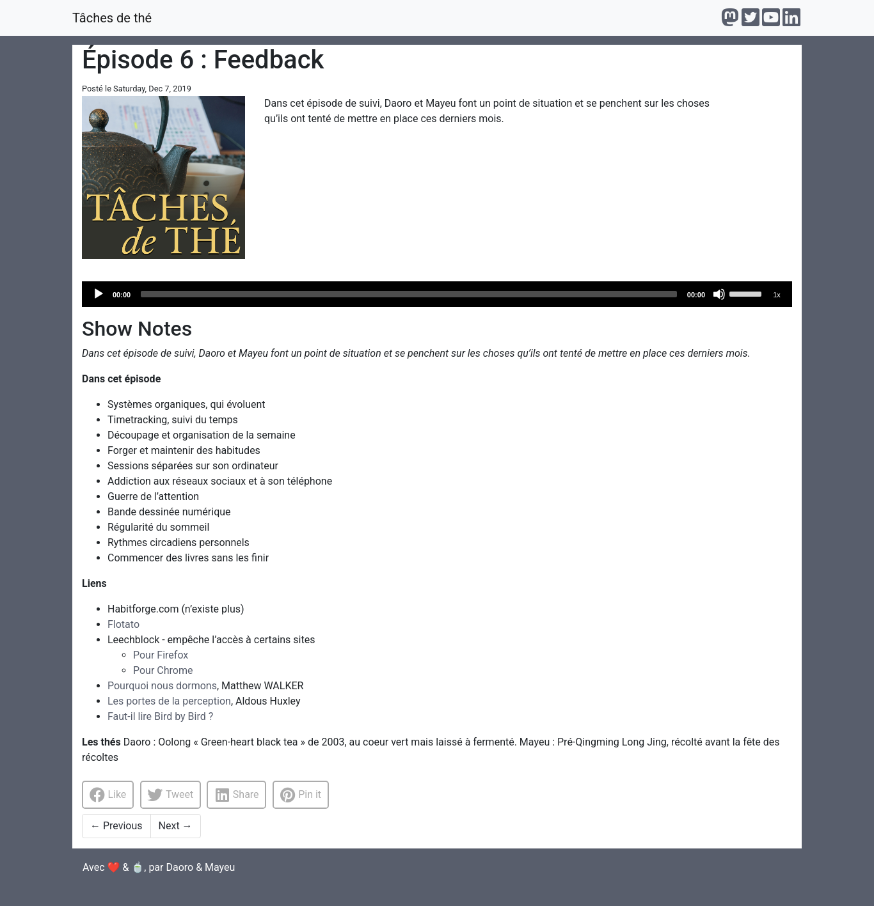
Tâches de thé (112, 18)
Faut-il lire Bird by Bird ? (160, 716)
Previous (116, 826)
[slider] (409, 294)
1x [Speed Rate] (777, 295)
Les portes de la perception (169, 701)
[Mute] (719, 294)
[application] (437, 294)
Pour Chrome (163, 670)
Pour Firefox (160, 655)
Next (176, 826)
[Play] (98, 294)
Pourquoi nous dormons (162, 686)
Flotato (123, 624)
